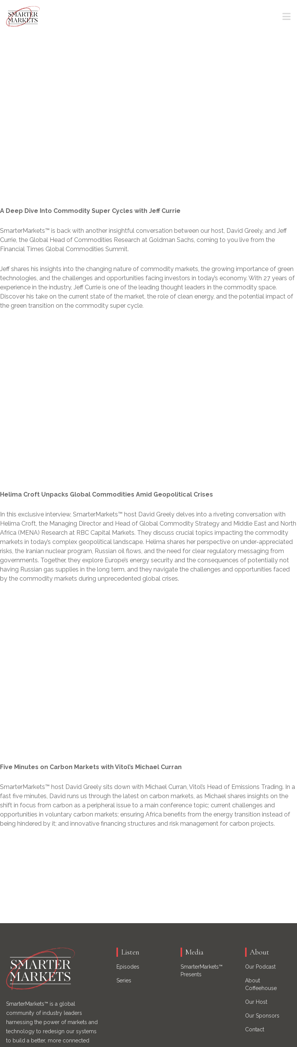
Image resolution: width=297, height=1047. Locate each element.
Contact (254, 1029)
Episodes (127, 967)
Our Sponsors (262, 1016)
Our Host (256, 1002)
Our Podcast (260, 967)
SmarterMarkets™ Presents (202, 970)
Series (123, 980)
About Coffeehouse (261, 984)
